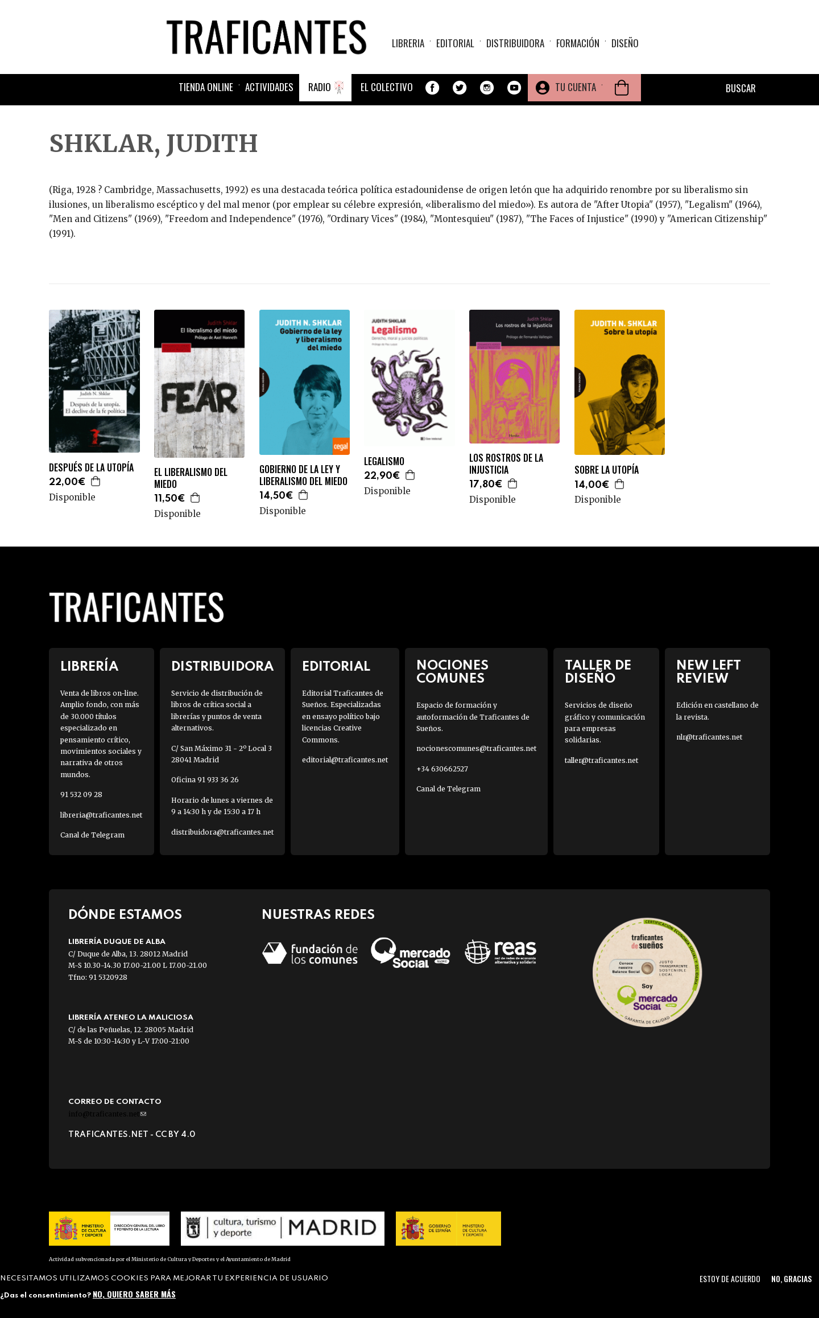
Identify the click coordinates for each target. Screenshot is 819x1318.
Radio (319, 87)
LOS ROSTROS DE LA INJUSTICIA (506, 464)
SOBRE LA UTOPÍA (606, 470)
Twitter (459, 88)
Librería (89, 667)
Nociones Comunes (452, 672)
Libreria (408, 43)
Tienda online (206, 87)
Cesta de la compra (621, 88)
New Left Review (708, 672)
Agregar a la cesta (96, 481)
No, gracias (791, 1278)
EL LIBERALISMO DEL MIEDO (191, 478)
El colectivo (387, 87)
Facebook (432, 88)
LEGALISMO (384, 461)
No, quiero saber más (134, 1294)
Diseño (625, 43)
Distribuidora (515, 43)
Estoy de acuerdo (730, 1278)
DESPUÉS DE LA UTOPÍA (91, 468)
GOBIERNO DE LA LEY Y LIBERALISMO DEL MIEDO (303, 475)
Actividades (269, 87)
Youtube (514, 88)
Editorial (455, 43)
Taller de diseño (598, 672)
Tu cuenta (575, 87)
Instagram (486, 88)
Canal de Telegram (92, 835)
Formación (577, 43)
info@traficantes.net (107, 1114)
